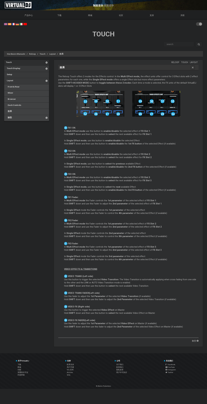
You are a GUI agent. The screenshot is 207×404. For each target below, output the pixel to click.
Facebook (170, 364)
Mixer (9, 93)
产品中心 (29, 15)
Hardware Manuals (16, 54)
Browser (11, 99)
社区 (121, 15)
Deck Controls (13, 105)
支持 (152, 15)
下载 (59, 15)
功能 (19, 370)
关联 (182, 15)
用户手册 (70, 367)
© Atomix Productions (103, 386)
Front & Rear (13, 86)
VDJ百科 (70, 370)
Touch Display (13, 68)
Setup (9, 74)
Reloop (32, 54)
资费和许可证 (23, 372)
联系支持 (70, 364)
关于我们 (119, 364)
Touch (42, 54)
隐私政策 (119, 370)
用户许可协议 (121, 372)
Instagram (171, 370)
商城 (90, 15)
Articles (70, 372)
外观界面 (21, 375)
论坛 (68, 375)
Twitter (169, 372)
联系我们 (119, 367)
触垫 (9, 117)
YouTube (170, 367)
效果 (61, 54)
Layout (52, 54)
